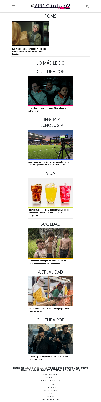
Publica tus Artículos (50, 380)
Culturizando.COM (50, 399)
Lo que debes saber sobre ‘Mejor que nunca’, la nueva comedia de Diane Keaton (29, 51)
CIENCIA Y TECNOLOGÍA (51, 390)
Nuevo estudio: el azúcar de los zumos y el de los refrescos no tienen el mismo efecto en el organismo (48, 213)
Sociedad (50, 396)
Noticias (50, 384)
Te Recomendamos (50, 374)
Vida (50, 393)
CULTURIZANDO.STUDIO (37, 367)
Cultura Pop (50, 387)
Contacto (50, 377)
